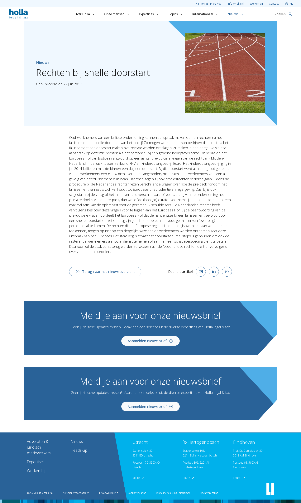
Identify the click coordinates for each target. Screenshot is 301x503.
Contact (274, 3)
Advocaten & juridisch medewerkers (39, 447)
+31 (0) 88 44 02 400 (209, 3)
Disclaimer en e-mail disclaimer (173, 493)
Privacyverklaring (108, 493)
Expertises (149, 14)
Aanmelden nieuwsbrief (150, 343)
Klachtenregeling (209, 493)
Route (138, 478)
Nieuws (235, 14)
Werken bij (256, 3)
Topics (175, 14)
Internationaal (205, 14)
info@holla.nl (236, 3)
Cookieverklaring (137, 493)
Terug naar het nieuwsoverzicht (105, 271)
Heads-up (79, 450)
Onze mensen (117, 14)
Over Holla (84, 14)
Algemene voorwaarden (76, 493)
